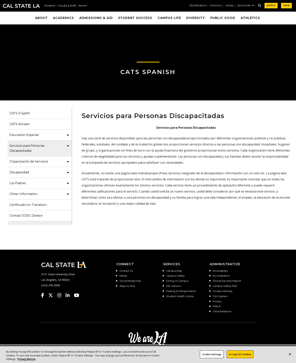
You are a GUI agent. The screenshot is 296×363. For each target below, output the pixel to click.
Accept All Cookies (240, 357)
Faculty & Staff (67, 6)
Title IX (217, 306)
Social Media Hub (130, 281)
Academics (63, 18)
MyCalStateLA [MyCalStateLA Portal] (197, 5)
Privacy (217, 301)
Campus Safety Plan (225, 286)
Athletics (250, 18)
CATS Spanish (148, 72)
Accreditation (221, 276)
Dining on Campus (177, 281)
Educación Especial (24, 135)
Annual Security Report (227, 281)
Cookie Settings (222, 291)
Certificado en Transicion (28, 205)
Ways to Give (127, 286)
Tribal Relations (222, 311)
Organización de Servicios (28, 161)
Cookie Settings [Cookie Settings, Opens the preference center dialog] (211, 357)
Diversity (195, 18)
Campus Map (174, 271)
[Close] (290, 357)
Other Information (23, 194)
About (41, 18)
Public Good (222, 18)
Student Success (135, 18)
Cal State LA (21, 6)
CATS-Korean (19, 124)
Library (229, 5)
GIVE (286, 5)
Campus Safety (175, 276)
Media (123, 276)
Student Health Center (180, 296)
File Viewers (173, 286)
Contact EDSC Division (26, 215)
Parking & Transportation (181, 291)
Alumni (83, 6)
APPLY (271, 5)
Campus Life (169, 18)
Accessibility (220, 271)
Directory (216, 5)
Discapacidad (19, 172)
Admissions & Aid (96, 18)
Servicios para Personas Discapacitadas (26, 148)
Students (49, 6)
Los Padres (17, 183)
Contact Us (126, 271)
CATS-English (19, 113)
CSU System (220, 296)
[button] (245, 5)
